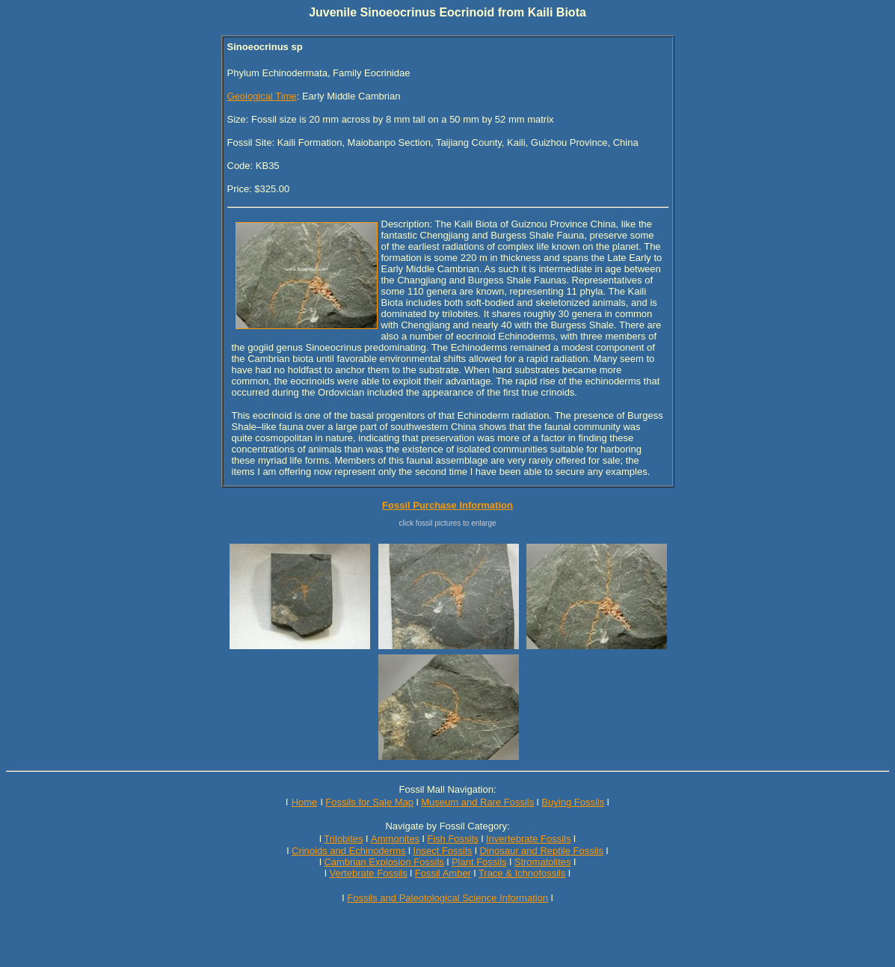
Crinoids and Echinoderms (348, 850)
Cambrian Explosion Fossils (383, 862)
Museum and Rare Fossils (477, 802)
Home (305, 802)
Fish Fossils (453, 838)
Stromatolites (542, 862)
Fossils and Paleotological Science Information (447, 897)
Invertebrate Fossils (528, 838)
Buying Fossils (572, 802)
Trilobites (343, 838)
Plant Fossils (479, 862)
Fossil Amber (443, 873)
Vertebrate (352, 873)
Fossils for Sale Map (369, 802)
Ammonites (395, 838)
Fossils (392, 873)
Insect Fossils (443, 850)
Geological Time (262, 96)
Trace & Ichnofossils (522, 873)
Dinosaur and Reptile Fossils (541, 850)
